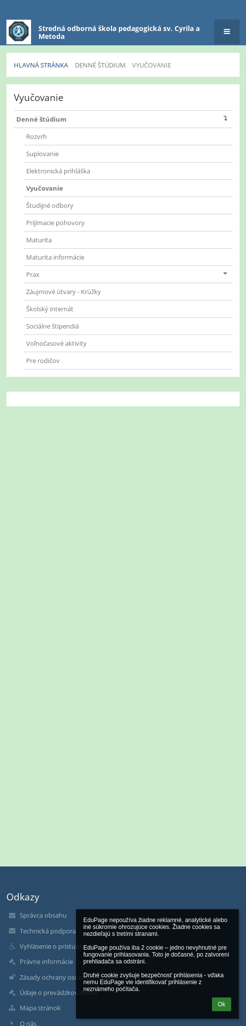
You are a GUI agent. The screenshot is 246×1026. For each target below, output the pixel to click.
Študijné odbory (49, 205)
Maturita (39, 239)
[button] (227, 32)
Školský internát (49, 308)
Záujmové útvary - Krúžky (63, 291)
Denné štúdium (124, 118)
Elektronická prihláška (58, 170)
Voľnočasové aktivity (56, 343)
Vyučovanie (151, 65)
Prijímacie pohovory (55, 222)
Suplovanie (42, 153)
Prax (129, 273)
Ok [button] (221, 1004)
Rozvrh (36, 136)
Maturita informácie (55, 257)
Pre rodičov (43, 360)
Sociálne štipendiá (52, 326)
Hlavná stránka (41, 65)
